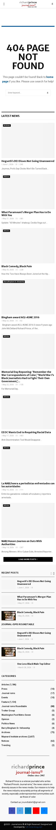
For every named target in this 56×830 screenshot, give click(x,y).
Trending (5, 745)
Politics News (8, 723)
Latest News (10, 116)
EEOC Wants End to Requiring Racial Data (26, 432)
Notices (6, 176)
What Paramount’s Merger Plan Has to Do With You (34, 598)
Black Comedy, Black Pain (16, 266)
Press (4, 689)
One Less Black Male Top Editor (33, 664)
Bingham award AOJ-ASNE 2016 (20, 317)
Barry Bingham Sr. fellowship (14, 282)
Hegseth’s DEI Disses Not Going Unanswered (27, 161)
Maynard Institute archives (14, 736)
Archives (7, 125)
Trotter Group (8, 710)
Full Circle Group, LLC (33, 827)
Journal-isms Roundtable (14, 706)
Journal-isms (8, 693)
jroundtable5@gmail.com (33, 802)
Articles (6, 231)
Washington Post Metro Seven (16, 715)
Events (4, 697)
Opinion (5, 719)
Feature (5, 702)
